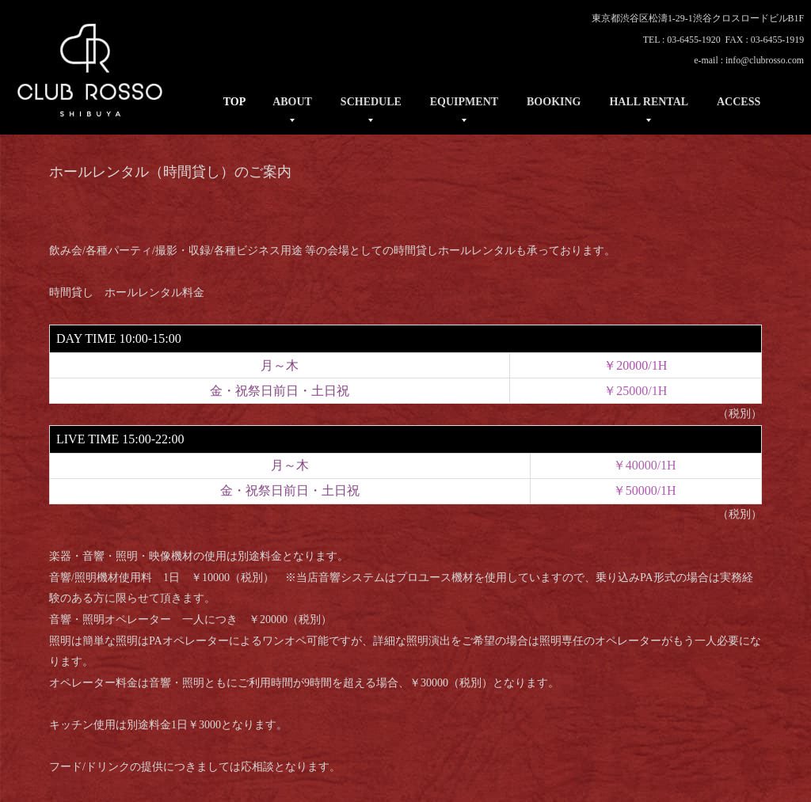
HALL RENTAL (648, 102)
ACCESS (738, 102)
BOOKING (554, 102)
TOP (234, 102)
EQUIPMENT (464, 102)
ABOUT (292, 102)
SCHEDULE (371, 102)
